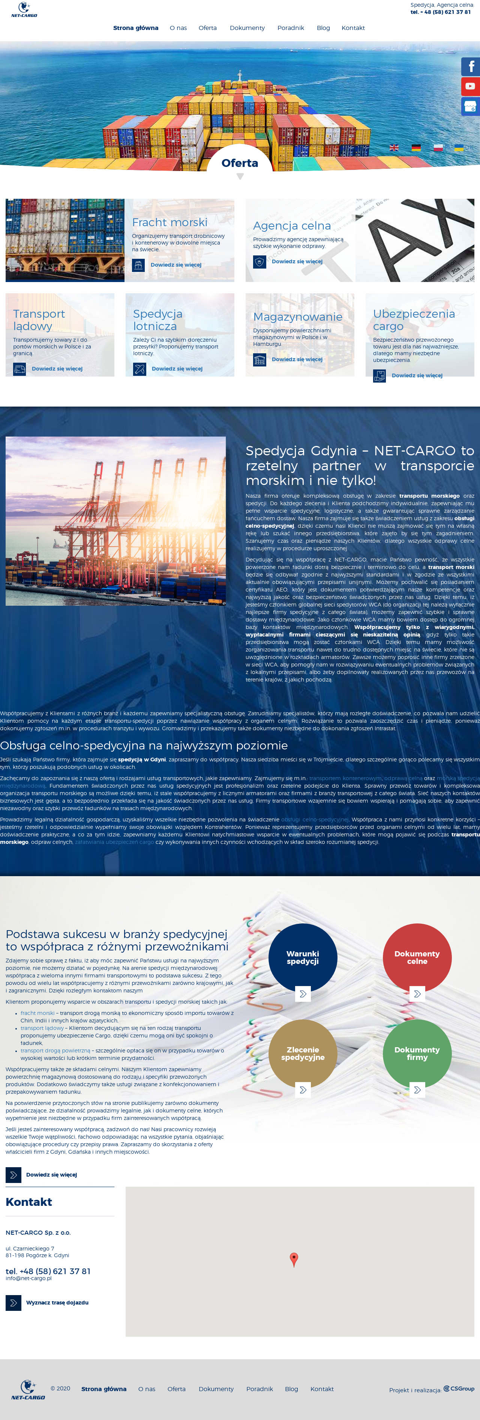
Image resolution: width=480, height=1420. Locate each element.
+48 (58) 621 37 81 (56, 1272)
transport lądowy (42, 1028)
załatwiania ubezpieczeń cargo (114, 842)
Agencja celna (292, 226)
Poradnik (291, 28)
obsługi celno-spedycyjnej (315, 820)
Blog (323, 28)
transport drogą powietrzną (55, 1051)
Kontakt (353, 28)
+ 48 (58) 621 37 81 (445, 12)
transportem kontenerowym (345, 778)
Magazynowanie (298, 317)
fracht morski (38, 1013)
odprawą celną (403, 778)
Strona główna (136, 28)
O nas (178, 28)
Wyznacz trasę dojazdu (57, 1303)
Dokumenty (247, 28)
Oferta (208, 28)
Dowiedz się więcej (176, 265)
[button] (294, 1260)
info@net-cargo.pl (29, 1278)
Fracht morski (170, 222)
